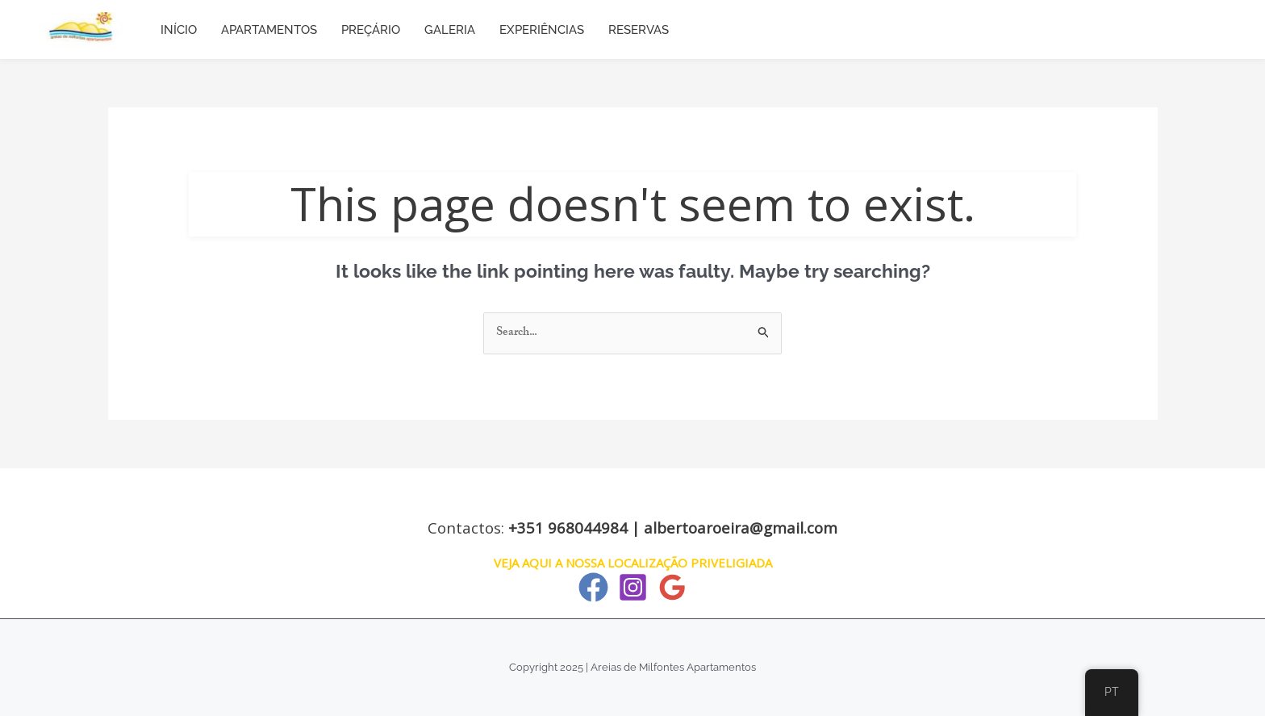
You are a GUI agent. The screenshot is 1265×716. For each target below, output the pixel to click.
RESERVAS (638, 30)
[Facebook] (593, 587)
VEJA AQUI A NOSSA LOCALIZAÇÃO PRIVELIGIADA (633, 563)
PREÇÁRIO (370, 30)
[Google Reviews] (672, 587)
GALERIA (449, 30)
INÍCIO (179, 30)
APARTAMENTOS (269, 30)
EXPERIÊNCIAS (541, 30)
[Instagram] (633, 587)
